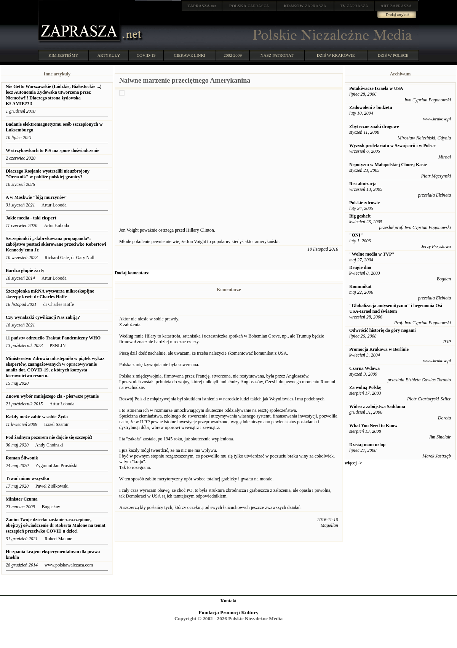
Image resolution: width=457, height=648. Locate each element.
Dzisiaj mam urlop (367, 444)
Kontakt (229, 600)
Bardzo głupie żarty (25, 270)
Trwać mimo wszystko (27, 478)
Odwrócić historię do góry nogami (382, 330)
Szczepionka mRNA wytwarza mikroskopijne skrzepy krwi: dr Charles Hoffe (50, 293)
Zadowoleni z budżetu (370, 107)
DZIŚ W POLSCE (392, 55)
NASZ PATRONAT (277, 55)
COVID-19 (146, 55)
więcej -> (353, 463)
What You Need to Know (373, 425)
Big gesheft (360, 216)
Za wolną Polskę (365, 387)
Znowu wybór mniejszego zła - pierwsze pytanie (52, 396)
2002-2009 (233, 55)
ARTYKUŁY (108, 55)
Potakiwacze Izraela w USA (376, 88)
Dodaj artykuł (397, 14)
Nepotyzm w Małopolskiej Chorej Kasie (388, 164)
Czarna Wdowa (364, 368)
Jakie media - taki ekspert (32, 218)
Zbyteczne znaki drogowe (374, 126)
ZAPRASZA (249, 5)
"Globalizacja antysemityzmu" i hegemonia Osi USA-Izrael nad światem (395, 308)
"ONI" (356, 235)
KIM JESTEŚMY (63, 55)
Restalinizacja (363, 183)
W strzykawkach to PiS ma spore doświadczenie (53, 150)
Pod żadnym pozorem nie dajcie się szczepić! (49, 437)
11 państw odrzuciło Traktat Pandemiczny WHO (53, 338)
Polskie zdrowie (364, 202)
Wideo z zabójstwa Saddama (377, 406)
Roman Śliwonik (22, 458)
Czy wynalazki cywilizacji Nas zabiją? (43, 317)
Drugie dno (360, 267)
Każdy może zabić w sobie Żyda (37, 416)
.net (201, 5)
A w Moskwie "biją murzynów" (37, 197)
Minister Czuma (21, 499)
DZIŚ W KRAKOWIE (336, 55)
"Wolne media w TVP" (372, 254)
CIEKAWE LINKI (190, 55)
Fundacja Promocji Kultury (228, 612)
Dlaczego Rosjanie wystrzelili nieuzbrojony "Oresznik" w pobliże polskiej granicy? (47, 173)
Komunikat (360, 286)
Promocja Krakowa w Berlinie (379, 349)
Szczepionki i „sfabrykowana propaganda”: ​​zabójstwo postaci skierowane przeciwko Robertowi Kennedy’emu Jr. (56, 244)
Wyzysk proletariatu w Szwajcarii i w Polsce (392, 145)
